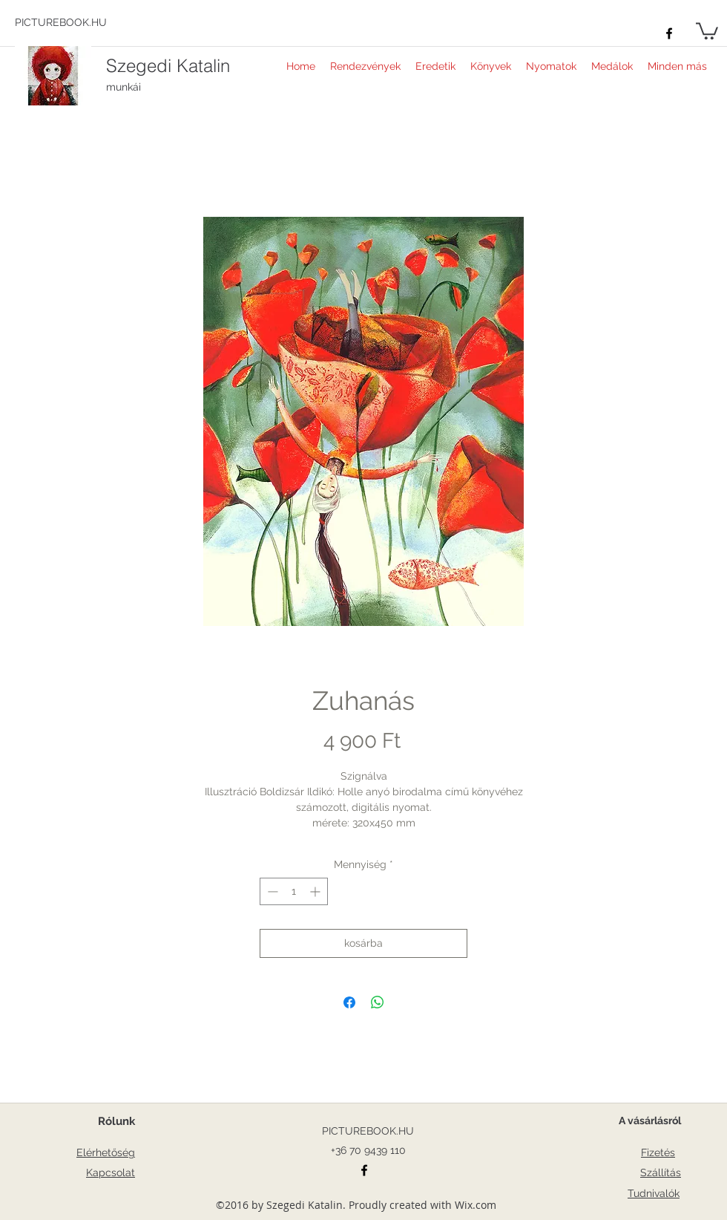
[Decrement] (271, 891)
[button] (707, 30)
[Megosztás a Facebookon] (349, 1002)
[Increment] (316, 891)
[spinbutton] (293, 891)
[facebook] (669, 33)
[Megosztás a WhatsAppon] (377, 1002)
